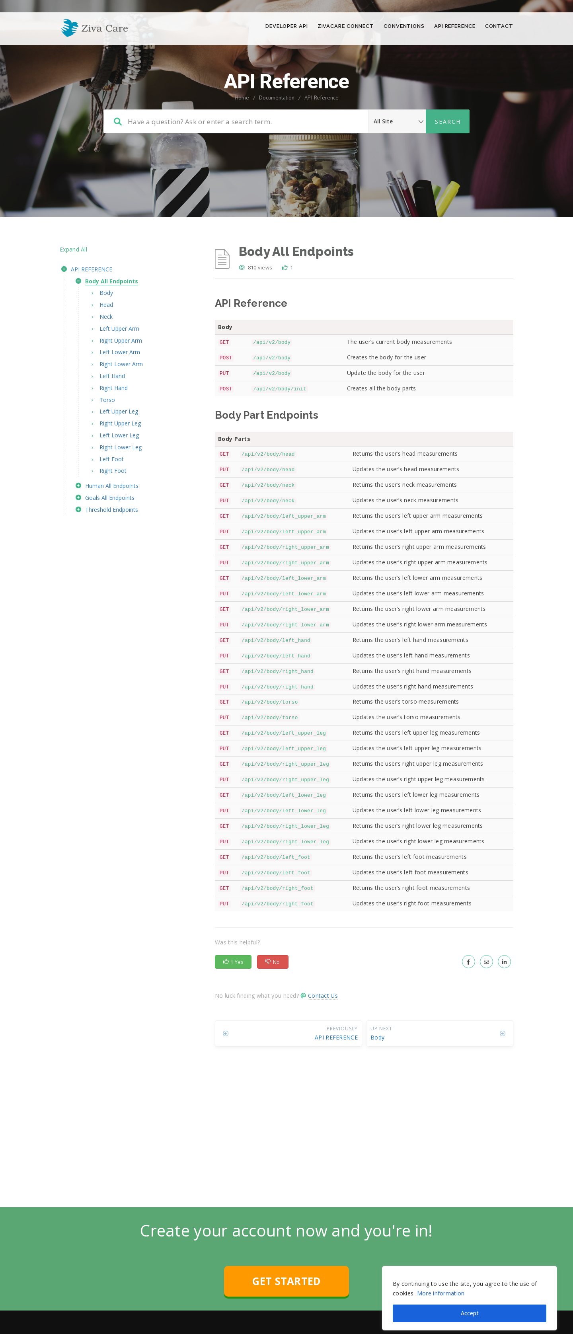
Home (242, 131)
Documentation (276, 131)
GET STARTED (286, 1315)
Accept (470, 1301)
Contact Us (323, 1030)
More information (441, 1281)
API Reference (321, 131)
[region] (469, 1286)
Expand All (73, 283)
